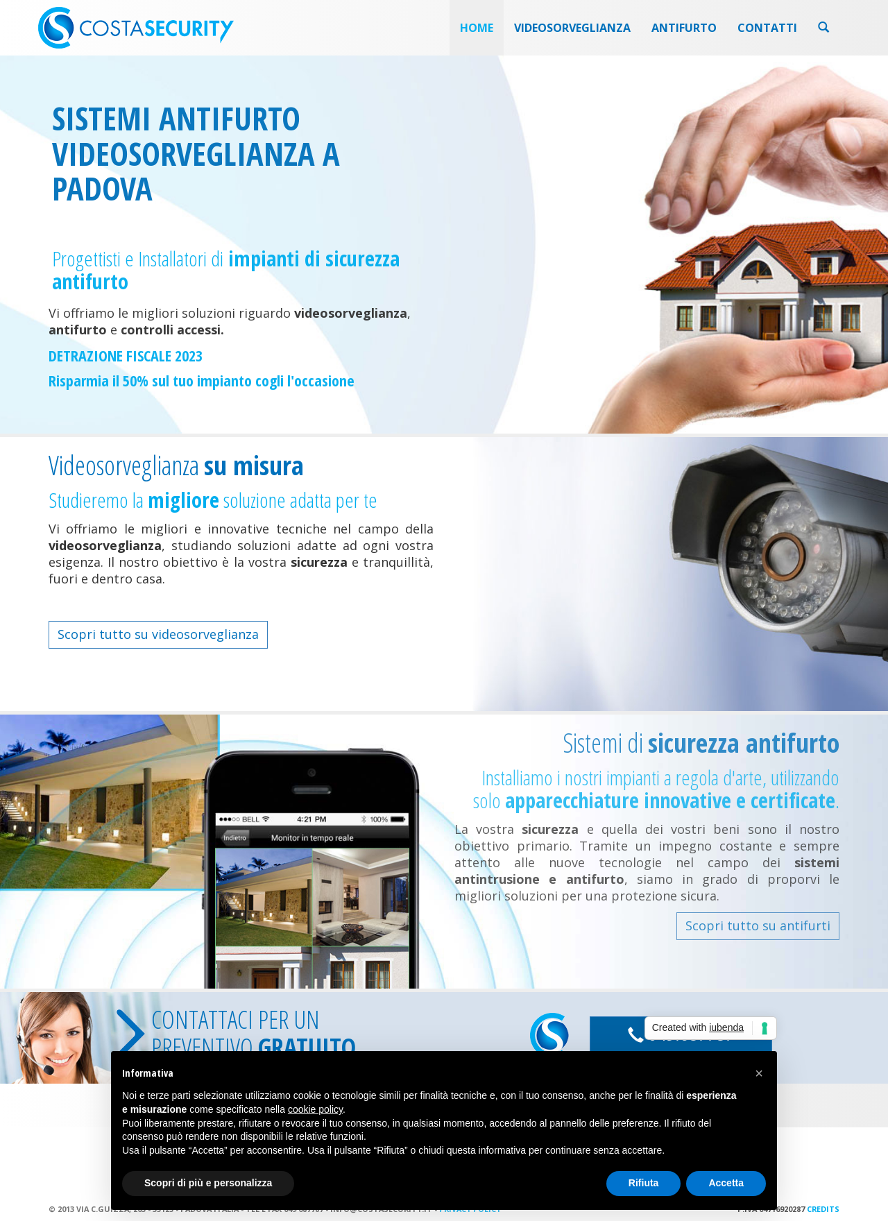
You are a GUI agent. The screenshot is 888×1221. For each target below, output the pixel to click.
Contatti (767, 27)
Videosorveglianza (572, 27)
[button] (759, 1073)
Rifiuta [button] (644, 1182)
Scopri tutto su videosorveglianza (158, 634)
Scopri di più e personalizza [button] (208, 1182)
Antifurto (684, 27)
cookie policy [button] (315, 1109)
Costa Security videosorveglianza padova (136, 28)
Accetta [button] (726, 1182)
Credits (823, 1209)
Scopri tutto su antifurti (757, 925)
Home (476, 27)
